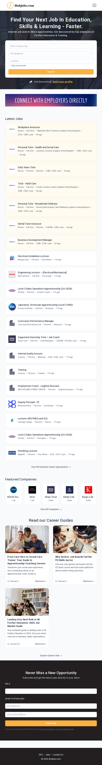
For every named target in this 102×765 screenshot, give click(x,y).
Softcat (21, 296)
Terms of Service (63, 737)
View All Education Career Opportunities (51, 474)
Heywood (58, 329)
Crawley (41, 379)
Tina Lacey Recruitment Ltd (29, 329)
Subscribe (51, 730)
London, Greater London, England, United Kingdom (57, 188)
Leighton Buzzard (65, 395)
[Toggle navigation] (94, 5)
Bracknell (49, 312)
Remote (40, 172)
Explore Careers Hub (51, 663)
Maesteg (41, 362)
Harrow (48, 428)
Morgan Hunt (23, 262)
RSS (41, 754)
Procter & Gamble (25, 312)
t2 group (21, 362)
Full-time (30, 151)
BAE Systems (23, 279)
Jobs (48, 754)
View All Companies (51, 516)
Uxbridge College (25, 428)
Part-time (30, 131)
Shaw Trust (23, 345)
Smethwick (48, 412)
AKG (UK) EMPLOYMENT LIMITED (32, 395)
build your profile (63, 81)
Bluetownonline (24, 412)
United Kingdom (47, 345)
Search (51, 71)
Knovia (21, 131)
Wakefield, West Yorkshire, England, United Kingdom (59, 131)
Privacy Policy (49, 737)
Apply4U (21, 461)
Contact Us (58, 754)
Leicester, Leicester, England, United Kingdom (55, 151)
